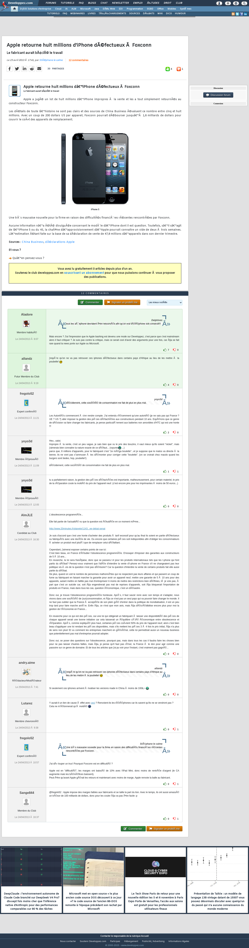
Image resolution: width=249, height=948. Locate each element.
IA (66, 9)
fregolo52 (27, 400)
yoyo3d (26, 448)
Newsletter (120, 3)
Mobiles (171, 9)
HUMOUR (180, 13)
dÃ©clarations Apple (60, 244)
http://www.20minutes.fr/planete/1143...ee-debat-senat (77, 535)
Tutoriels (67, 3)
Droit (167, 3)
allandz (27, 366)
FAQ (81, 3)
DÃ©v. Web (109, 9)
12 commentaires (78, 62)
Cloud (58, 9)
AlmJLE (27, 522)
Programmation (135, 9)
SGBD (150, 9)
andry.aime (27, 670)
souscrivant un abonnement (84, 275)
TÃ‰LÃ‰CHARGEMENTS (112, 13)
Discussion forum (218, 95)
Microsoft (85, 9)
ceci (93, 710)
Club (178, 3)
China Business (33, 244)
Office (160, 9)
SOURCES (134, 13)
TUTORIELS (53, 13)
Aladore (27, 322)
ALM (73, 9)
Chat (104, 3)
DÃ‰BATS (148, 13)
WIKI (160, 13)
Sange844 (27, 800)
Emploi (138, 3)
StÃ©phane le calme (51, 62)
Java (96, 9)
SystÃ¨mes (185, 9)
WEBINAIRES (77, 13)
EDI (121, 9)
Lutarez (26, 710)
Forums (50, 3)
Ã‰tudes (153, 3)
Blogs (92, 3)
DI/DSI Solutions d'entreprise (35, 9)
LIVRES (92, 13)
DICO (169, 13)
